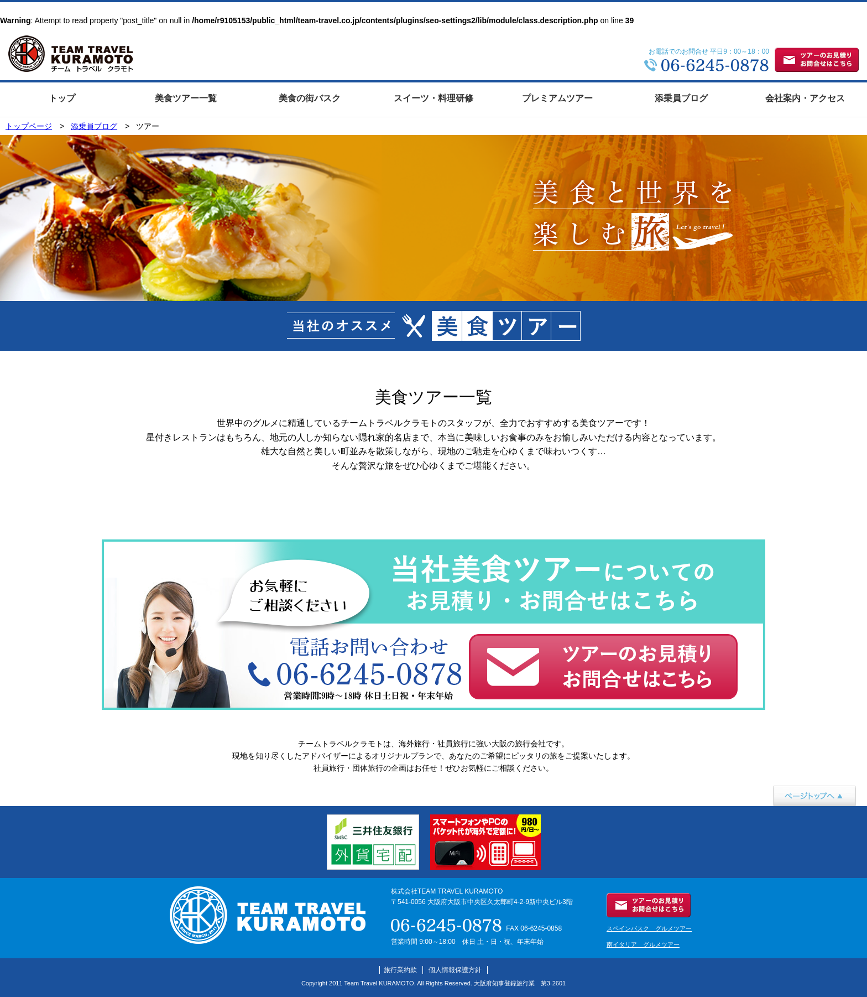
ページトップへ (800, 812)
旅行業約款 (400, 970)
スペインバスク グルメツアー (649, 928)
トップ (62, 98)
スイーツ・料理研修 (433, 98)
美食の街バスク (310, 98)
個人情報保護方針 (455, 970)
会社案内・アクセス (805, 98)
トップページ (29, 126)
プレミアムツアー (557, 98)
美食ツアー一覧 (186, 98)
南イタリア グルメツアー (643, 944)
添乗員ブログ (681, 98)
